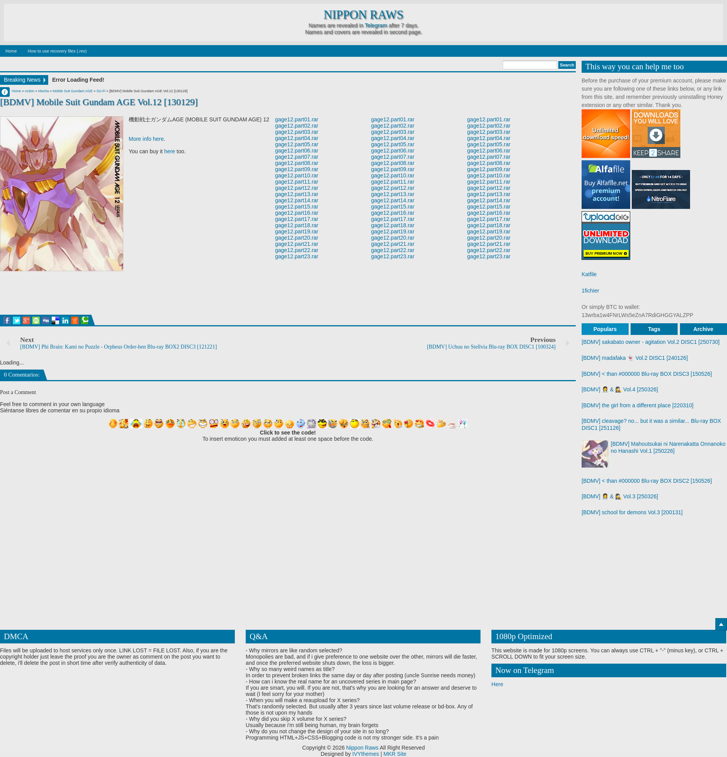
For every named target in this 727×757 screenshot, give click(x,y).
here (169, 151)
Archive (703, 329)
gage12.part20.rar (296, 238)
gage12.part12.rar (296, 188)
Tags (654, 329)
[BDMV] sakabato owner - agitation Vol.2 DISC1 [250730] (651, 342)
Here (497, 684)
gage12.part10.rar (296, 175)
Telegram (376, 25)
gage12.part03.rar (296, 132)
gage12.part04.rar (296, 138)
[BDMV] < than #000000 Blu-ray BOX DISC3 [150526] (647, 374)
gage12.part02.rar (296, 126)
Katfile (589, 274)
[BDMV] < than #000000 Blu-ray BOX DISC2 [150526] (647, 481)
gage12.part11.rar (296, 182)
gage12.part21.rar (296, 244)
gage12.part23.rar (296, 256)
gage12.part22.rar (296, 250)
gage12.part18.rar (296, 225)
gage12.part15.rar (296, 206)
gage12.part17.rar (296, 219)
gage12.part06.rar (296, 150)
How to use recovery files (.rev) (57, 51)
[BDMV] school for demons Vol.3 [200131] (632, 512)
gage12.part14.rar (296, 200)
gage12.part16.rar (296, 213)
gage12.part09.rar (296, 169)
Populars (605, 329)
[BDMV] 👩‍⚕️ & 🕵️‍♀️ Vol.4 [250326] (620, 389)
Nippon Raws (363, 14)
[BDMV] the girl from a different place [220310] (638, 405)
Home (11, 51)
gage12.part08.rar (296, 163)
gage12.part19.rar (296, 231)
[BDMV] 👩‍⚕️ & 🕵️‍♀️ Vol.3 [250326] (620, 496)
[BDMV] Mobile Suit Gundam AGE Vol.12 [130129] (99, 102)
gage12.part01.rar (296, 119)
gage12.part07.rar (296, 157)
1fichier (590, 290)
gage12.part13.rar (296, 194)
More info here (146, 139)
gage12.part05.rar (296, 144)
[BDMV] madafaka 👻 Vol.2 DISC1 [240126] (635, 358)
